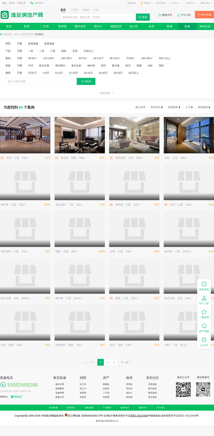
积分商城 (161, 3)
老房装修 (49, 43)
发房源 (106, 397)
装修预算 (174, 107)
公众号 (204, 342)
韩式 (103, 65)
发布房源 (206, 14)
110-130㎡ (49, 58)
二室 (41, 50)
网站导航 (205, 3)
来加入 (129, 393)
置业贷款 (152, 397)
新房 (27, 26)
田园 (139, 65)
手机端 (147, 3)
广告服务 (107, 407)
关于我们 (160, 407)
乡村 (150, 65)
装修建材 (59, 388)
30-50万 (118, 72)
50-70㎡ (83, 58)
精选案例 (204, 107)
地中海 (91, 65)
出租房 (106, 388)
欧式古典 (44, 65)
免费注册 (21, 3)
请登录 (12, 3)
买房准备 (152, 384)
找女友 (129, 388)
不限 (19, 43)
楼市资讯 (80, 26)
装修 (187, 26)
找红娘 (129, 397)
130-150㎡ (66, 58)
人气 (189, 107)
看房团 (62, 26)
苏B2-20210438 (139, 415)
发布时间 (157, 107)
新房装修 (33, 43)
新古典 (115, 65)
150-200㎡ (147, 58)
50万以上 (134, 72)
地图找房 (116, 26)
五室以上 (88, 50)
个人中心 (174, 3)
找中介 (98, 26)
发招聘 (83, 393)
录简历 (83, 397)
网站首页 (132, 3)
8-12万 (59, 72)
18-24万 (88, 72)
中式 (30, 65)
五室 (74, 50)
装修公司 (59, 397)
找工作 (83, 384)
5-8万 (46, 72)
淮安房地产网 (26, 34)
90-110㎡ (115, 58)
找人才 (83, 388)
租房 (151, 26)
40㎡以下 (98, 58)
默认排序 (141, 107)
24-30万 (103, 72)
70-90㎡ (130, 58)
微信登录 (39, 3)
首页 (9, 26)
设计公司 (59, 384)
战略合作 (143, 407)
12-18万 (73, 72)
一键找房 (204, 314)
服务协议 (125, 407)
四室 (63, 50)
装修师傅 (59, 393)
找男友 (129, 384)
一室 (30, 50)
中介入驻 (186, 14)
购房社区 (205, 26)
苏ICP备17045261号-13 (107, 421)
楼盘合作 (167, 14)
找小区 (133, 26)
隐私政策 (89, 407)
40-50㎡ (32, 58)
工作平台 (189, 3)
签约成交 (152, 388)
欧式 (128, 65)
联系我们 (71, 407)
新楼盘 (106, 384)
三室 (52, 50)
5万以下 (32, 72)
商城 (169, 26)
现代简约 (60, 65)
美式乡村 (76, 65)
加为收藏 (53, 407)
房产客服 (204, 328)
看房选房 (152, 393)
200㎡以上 (164, 58)
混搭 (161, 65)
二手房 (44, 26)
